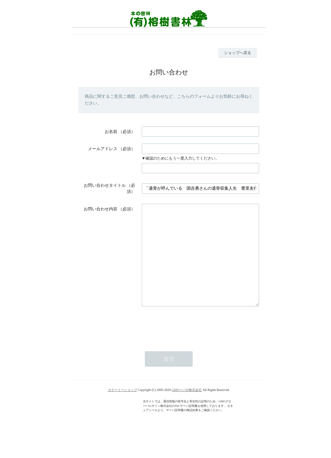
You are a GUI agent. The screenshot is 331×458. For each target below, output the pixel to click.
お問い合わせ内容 (100, 209)
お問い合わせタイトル (105, 185)
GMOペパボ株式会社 (187, 409)
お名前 (111, 131)
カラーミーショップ (122, 409)
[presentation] (191, 345)
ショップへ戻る (237, 52)
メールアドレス (102, 148)
